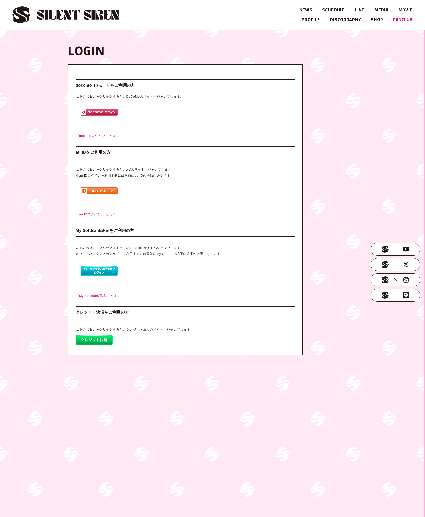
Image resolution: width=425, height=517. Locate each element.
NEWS (306, 10)
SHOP (377, 19)
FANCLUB (403, 19)
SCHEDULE (333, 10)
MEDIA (381, 10)
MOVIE (406, 10)
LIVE (359, 10)
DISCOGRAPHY (345, 19)
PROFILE (311, 19)
